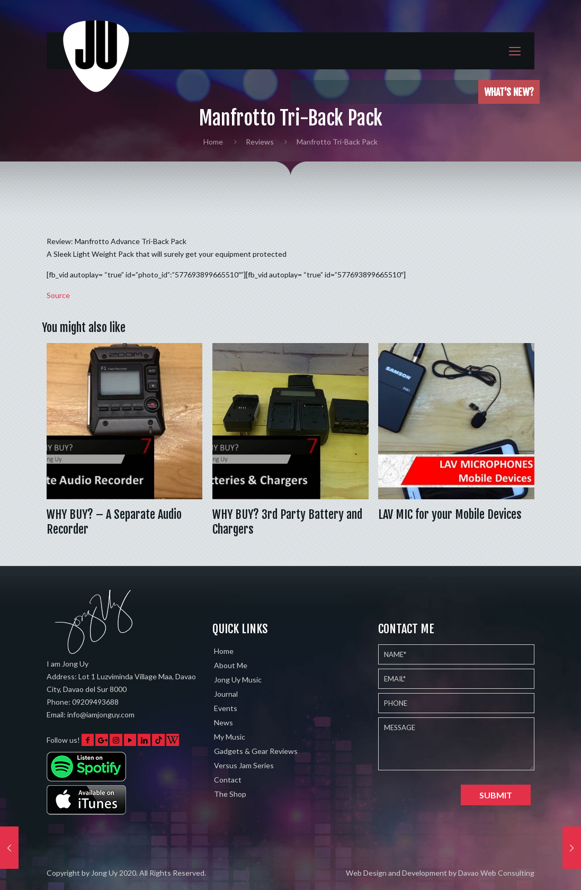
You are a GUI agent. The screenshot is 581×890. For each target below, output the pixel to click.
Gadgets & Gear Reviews (256, 751)
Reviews (260, 141)
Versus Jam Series (244, 765)
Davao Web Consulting (496, 872)
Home (213, 141)
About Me (230, 665)
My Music (229, 736)
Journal (226, 693)
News (223, 722)
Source (58, 295)
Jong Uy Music (238, 679)
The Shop (230, 793)
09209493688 (95, 701)
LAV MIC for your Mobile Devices (450, 514)
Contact (228, 779)
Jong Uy (104, 872)
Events (225, 708)
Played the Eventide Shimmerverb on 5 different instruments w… (382, 92)
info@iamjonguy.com (101, 714)
